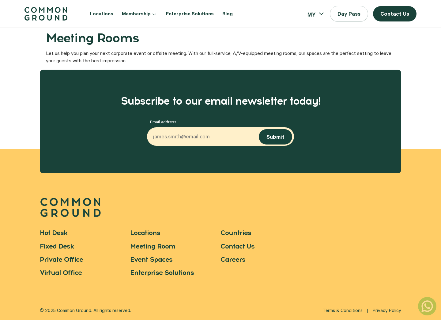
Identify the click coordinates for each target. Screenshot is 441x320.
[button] (349, 14)
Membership (139, 14)
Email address (163, 122)
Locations (101, 14)
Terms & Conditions (342, 311)
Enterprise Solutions (190, 14)
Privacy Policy (387, 311)
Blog (227, 14)
